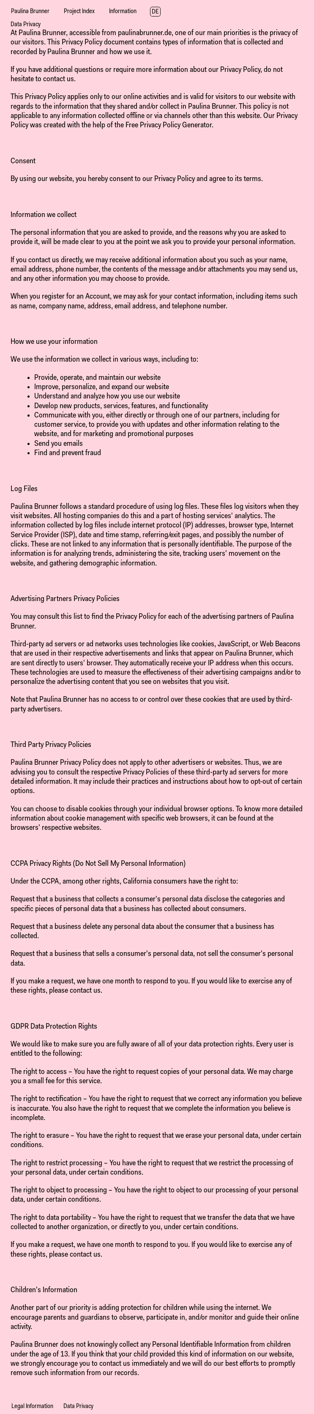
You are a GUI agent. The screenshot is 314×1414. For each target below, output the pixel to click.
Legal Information (32, 1406)
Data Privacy (78, 1406)
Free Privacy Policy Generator (169, 125)
